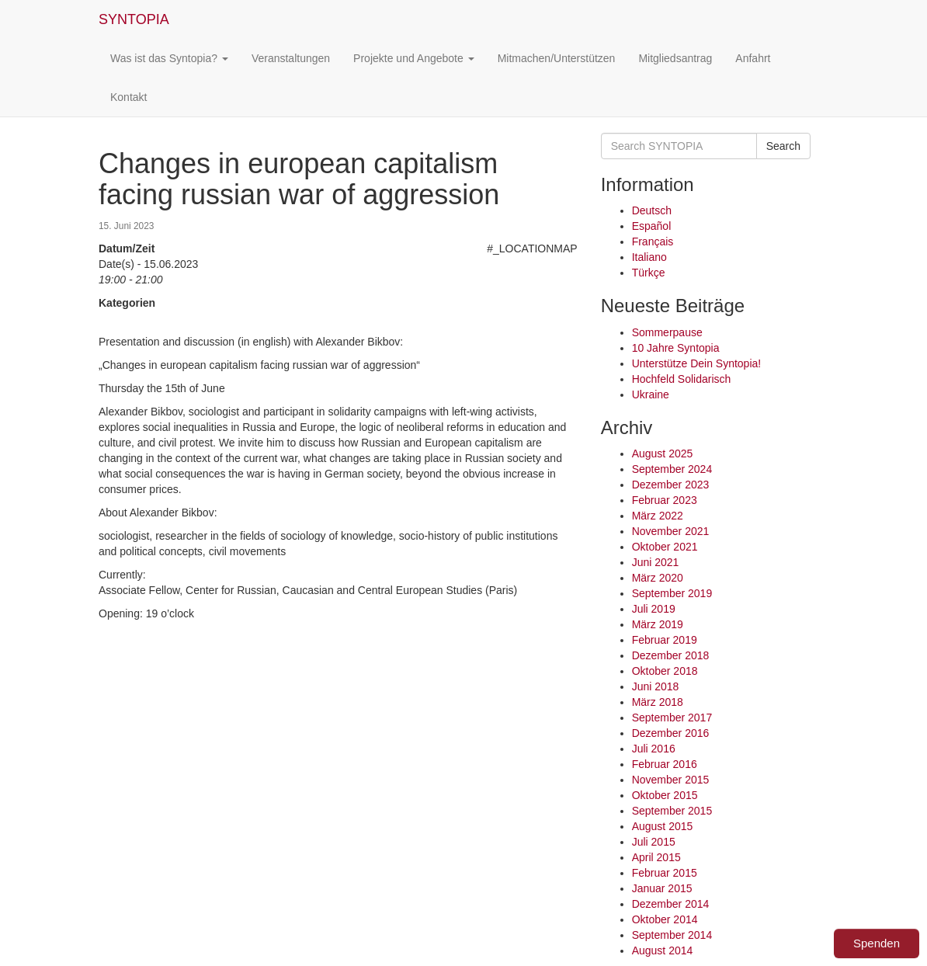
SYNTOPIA (134, 19)
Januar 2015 (662, 888)
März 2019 (657, 624)
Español (652, 226)
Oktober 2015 (665, 795)
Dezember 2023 (671, 484)
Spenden (876, 943)
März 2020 (657, 578)
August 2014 (662, 950)
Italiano (649, 257)
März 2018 (657, 702)
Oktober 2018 (665, 671)
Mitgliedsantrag (675, 58)
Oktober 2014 (665, 919)
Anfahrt (752, 58)
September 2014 (672, 935)
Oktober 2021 (665, 546)
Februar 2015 (664, 873)
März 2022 (657, 515)
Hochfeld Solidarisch (681, 379)
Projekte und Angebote (413, 58)
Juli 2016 (653, 748)
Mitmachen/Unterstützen (557, 58)
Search (783, 146)
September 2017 (672, 717)
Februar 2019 (664, 640)
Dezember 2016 (671, 733)
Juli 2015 (653, 842)
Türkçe (648, 272)
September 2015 (672, 810)
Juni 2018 (655, 686)
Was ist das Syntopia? (169, 58)
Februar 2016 (664, 764)
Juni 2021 (655, 562)
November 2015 (671, 779)
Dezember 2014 (671, 904)
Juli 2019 (653, 609)
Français (653, 241)
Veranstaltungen (291, 58)
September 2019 (672, 593)
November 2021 (671, 531)
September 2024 (672, 469)
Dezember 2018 (671, 655)
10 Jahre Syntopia (676, 348)
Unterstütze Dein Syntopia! (697, 363)
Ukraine (650, 394)
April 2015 (656, 857)
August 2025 (662, 453)
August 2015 (662, 826)
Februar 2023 (664, 500)
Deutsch (652, 210)
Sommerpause (667, 332)
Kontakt (128, 97)
